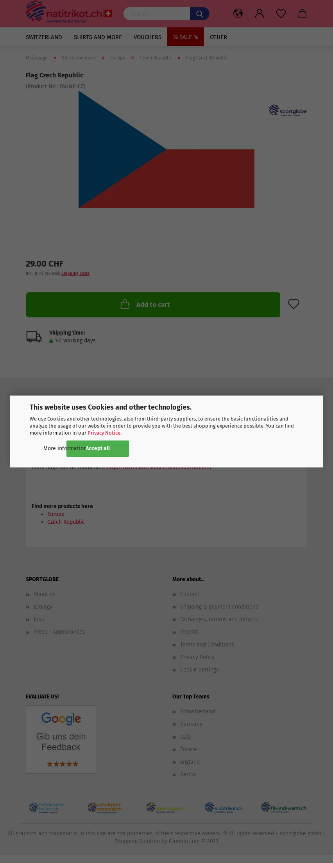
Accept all (98, 448)
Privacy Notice (104, 433)
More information (65, 448)
